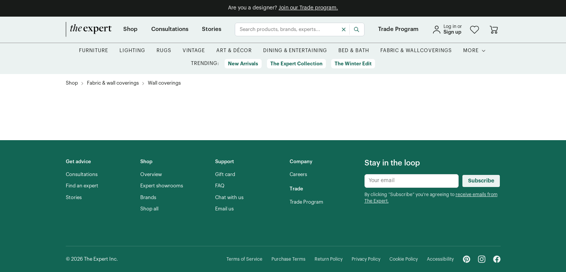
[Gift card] (225, 174)
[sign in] (447, 29)
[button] (474, 29)
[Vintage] (194, 51)
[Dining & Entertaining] (295, 51)
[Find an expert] (82, 185)
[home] (89, 29)
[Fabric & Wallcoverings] (416, 51)
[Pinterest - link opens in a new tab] (466, 259)
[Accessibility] (440, 259)
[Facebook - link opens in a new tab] (497, 259)
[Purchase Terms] (288, 259)
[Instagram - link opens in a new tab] (481, 259)
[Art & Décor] (234, 51)
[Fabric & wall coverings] (113, 83)
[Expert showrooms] (161, 185)
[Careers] (298, 174)
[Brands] (148, 197)
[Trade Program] (398, 29)
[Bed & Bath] (353, 51)
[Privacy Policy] (366, 259)
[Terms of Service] (244, 259)
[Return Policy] (329, 259)
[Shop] (130, 29)
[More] (471, 51)
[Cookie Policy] (403, 259)
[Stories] (211, 29)
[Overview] (151, 174)
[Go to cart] (494, 29)
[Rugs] (164, 51)
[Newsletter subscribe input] (411, 181)
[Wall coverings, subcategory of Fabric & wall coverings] (164, 83)
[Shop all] (149, 209)
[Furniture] (93, 51)
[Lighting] (132, 51)
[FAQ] (220, 185)
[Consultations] (169, 29)
